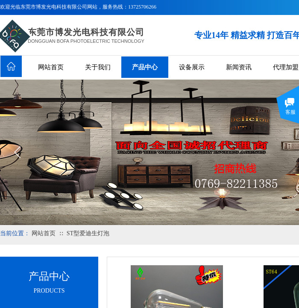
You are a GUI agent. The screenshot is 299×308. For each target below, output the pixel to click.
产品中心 (145, 67)
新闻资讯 (239, 67)
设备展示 (192, 67)
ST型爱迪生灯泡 (88, 233)
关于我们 (98, 67)
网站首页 (51, 67)
